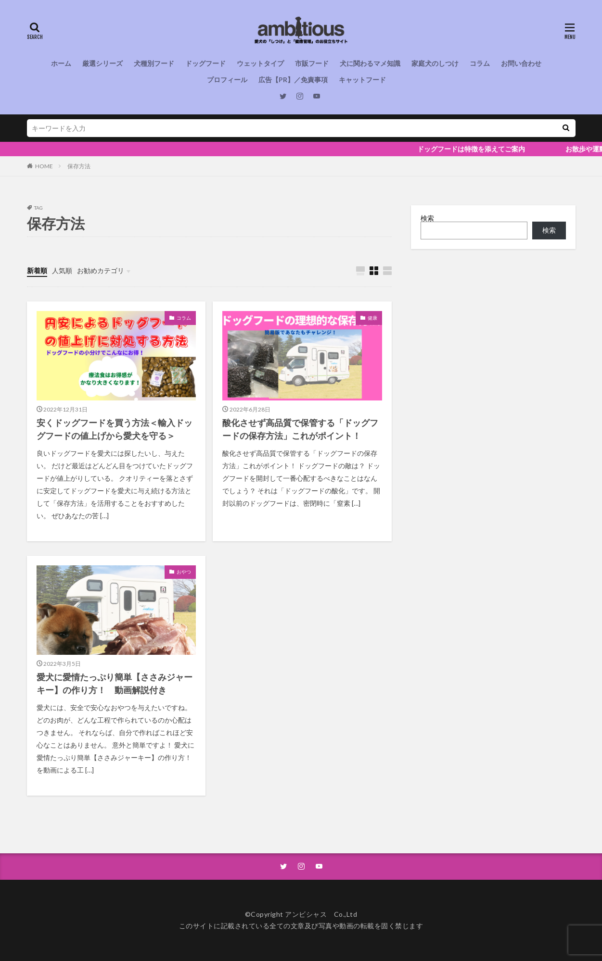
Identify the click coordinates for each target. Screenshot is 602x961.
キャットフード (362, 79)
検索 (427, 218)
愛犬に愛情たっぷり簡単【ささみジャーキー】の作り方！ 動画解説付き (114, 683)
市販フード (312, 63)
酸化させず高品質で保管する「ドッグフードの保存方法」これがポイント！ (300, 429)
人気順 (62, 270)
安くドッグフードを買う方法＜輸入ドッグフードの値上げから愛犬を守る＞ (114, 429)
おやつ (184, 571)
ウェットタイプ (260, 63)
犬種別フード (154, 63)
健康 (372, 318)
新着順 (37, 270)
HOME (44, 166)
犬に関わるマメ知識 (370, 63)
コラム (480, 63)
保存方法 (78, 166)
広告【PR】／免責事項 (293, 79)
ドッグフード (205, 63)
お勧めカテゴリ (100, 270)
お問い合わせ (521, 63)
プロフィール (227, 79)
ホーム (61, 63)
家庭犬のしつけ (435, 63)
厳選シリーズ (102, 63)
